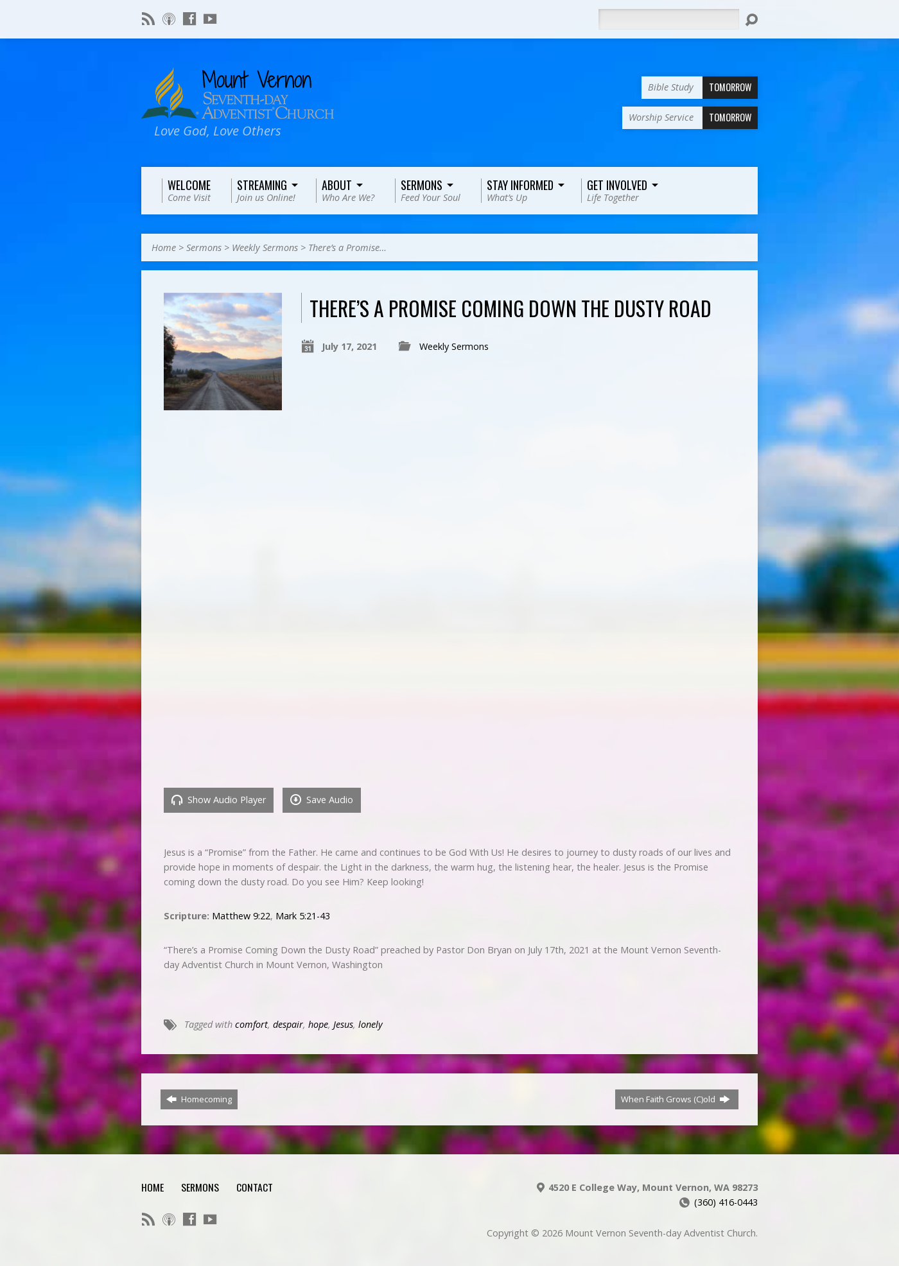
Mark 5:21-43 (302, 916)
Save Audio (321, 799)
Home (164, 247)
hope (318, 1024)
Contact (254, 1187)
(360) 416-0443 (726, 1202)
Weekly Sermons (265, 247)
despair (288, 1024)
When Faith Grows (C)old (675, 1099)
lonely (370, 1024)
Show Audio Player (218, 799)
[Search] (668, 19)
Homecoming (199, 1099)
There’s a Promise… (347, 247)
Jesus (343, 1024)
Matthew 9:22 (241, 916)
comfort (251, 1024)
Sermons (204, 247)
